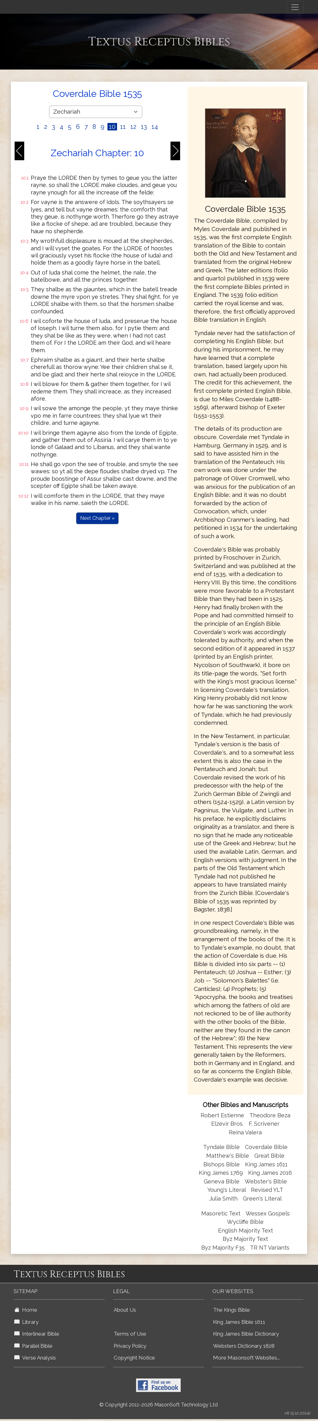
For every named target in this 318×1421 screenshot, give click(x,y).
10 (112, 126)
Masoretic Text (220, 1213)
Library (26, 1322)
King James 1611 (266, 1164)
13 (143, 126)
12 (133, 126)
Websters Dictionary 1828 (244, 1346)
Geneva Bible (221, 1181)
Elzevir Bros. (227, 1123)
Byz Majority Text (245, 1239)
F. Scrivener (264, 1123)
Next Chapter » (97, 518)
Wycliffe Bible (245, 1222)
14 (155, 126)
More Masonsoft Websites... (246, 1358)
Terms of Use (130, 1334)
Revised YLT (267, 1190)
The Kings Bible (231, 1310)
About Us (125, 1310)
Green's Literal (262, 1198)
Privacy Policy (130, 1346)
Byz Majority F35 (223, 1247)
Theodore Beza (269, 1115)
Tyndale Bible (221, 1147)
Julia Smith (224, 1198)
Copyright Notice (134, 1358)
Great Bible (269, 1155)
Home (25, 1310)
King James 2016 (270, 1172)
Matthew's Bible (227, 1155)
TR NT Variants (269, 1247)
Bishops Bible (221, 1164)
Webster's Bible (266, 1181)
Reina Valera (245, 1132)
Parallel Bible (33, 1346)
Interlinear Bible (36, 1334)
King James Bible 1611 (239, 1322)
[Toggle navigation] (295, 7)
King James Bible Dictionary (246, 1334)
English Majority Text (245, 1230)
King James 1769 (221, 1172)
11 (123, 126)
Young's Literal (227, 1190)
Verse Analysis (35, 1358)
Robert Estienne (222, 1115)
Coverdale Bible (266, 1147)
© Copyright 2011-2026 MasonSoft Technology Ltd (158, 1405)
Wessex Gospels (268, 1213)
